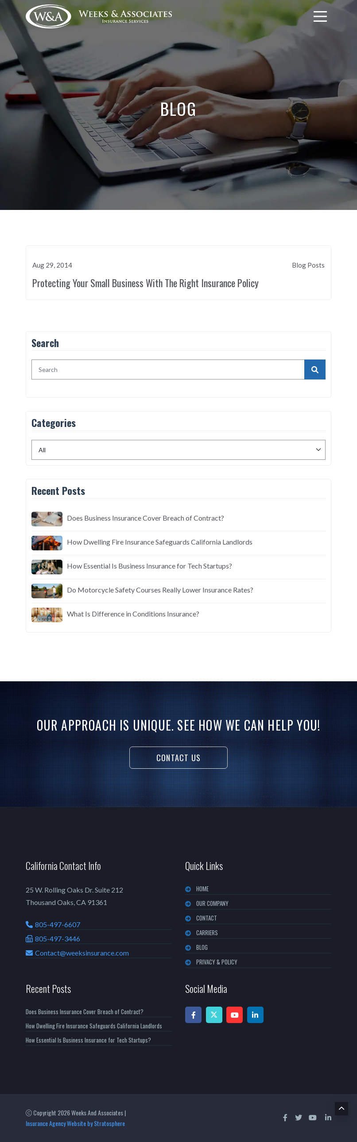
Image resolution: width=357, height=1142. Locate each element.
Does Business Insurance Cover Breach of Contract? (145, 518)
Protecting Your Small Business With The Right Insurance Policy (145, 283)
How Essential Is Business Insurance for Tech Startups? (149, 565)
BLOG (202, 947)
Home (202, 888)
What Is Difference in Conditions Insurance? (133, 613)
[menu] (320, 16)
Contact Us (178, 757)
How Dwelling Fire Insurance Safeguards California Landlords (159, 541)
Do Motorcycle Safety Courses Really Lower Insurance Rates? (160, 589)
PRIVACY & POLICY (216, 961)
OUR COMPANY (212, 903)
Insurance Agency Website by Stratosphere (75, 1123)
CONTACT (206, 917)
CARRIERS (207, 932)
